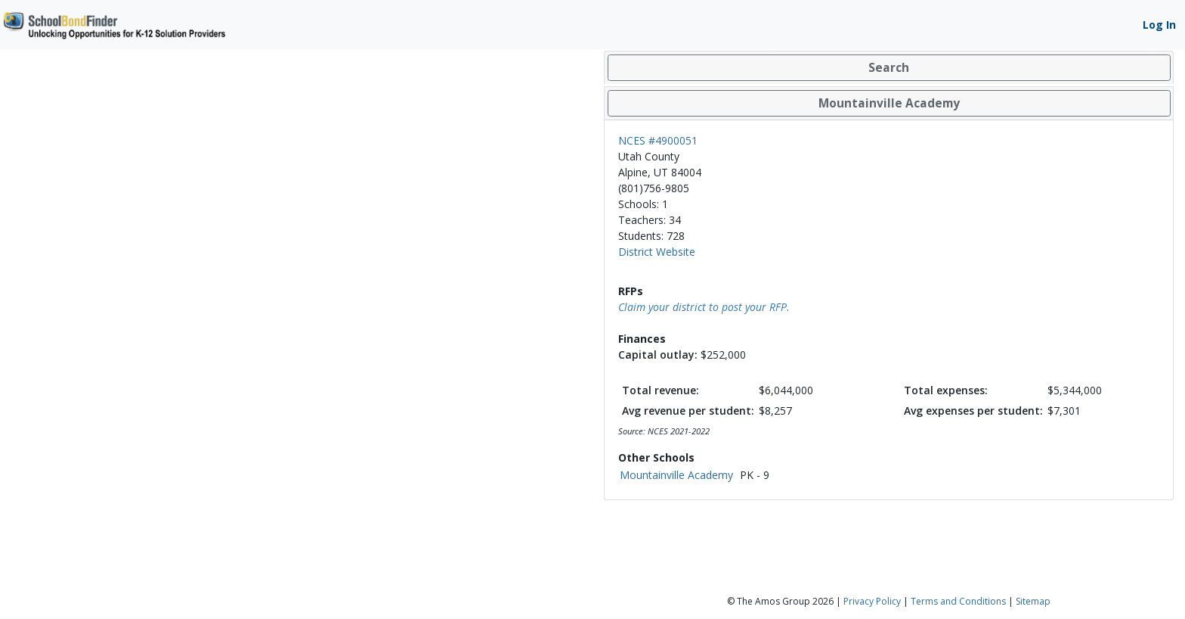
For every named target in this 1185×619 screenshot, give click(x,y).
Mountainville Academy (676, 475)
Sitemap (1033, 601)
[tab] (889, 68)
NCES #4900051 (658, 140)
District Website (656, 251)
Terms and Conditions (958, 601)
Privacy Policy (872, 601)
